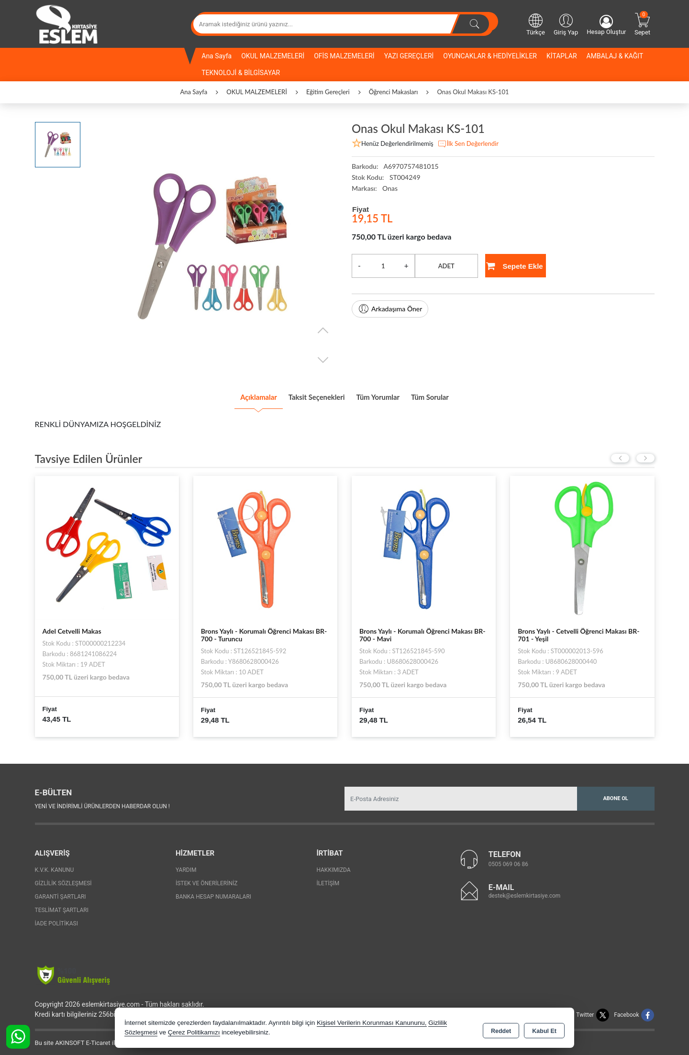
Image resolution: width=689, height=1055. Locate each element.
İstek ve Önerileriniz (207, 879)
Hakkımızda (333, 865)
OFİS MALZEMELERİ (344, 56)
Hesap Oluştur (606, 25)
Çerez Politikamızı (194, 1033)
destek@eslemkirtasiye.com (525, 891)
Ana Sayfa (216, 56)
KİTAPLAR (561, 56)
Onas (390, 188)
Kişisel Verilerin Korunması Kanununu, (372, 1023)
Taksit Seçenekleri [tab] (308, 394)
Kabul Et (544, 1029)
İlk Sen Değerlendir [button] (468, 144)
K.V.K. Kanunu (54, 865)
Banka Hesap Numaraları (213, 892)
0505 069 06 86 (508, 859)
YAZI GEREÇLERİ (409, 56)
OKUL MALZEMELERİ (272, 56)
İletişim (327, 879)
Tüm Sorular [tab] (456, 394)
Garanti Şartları (60, 892)
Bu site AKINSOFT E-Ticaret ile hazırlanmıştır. (97, 1038)
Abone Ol (615, 794)
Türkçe (535, 24)
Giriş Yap (566, 24)
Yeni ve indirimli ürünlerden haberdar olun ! (102, 801)
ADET (446, 266)
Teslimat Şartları (62, 905)
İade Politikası (56, 919)
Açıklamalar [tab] (232, 394)
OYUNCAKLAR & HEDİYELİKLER (490, 56)
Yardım (186, 865)
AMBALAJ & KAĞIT (615, 56)
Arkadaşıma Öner (390, 309)
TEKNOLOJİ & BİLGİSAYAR (240, 73)
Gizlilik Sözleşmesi (63, 879)
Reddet (501, 1029)
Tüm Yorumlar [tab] (387, 394)
